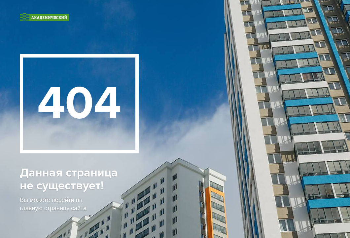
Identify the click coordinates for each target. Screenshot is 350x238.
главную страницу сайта (53, 208)
